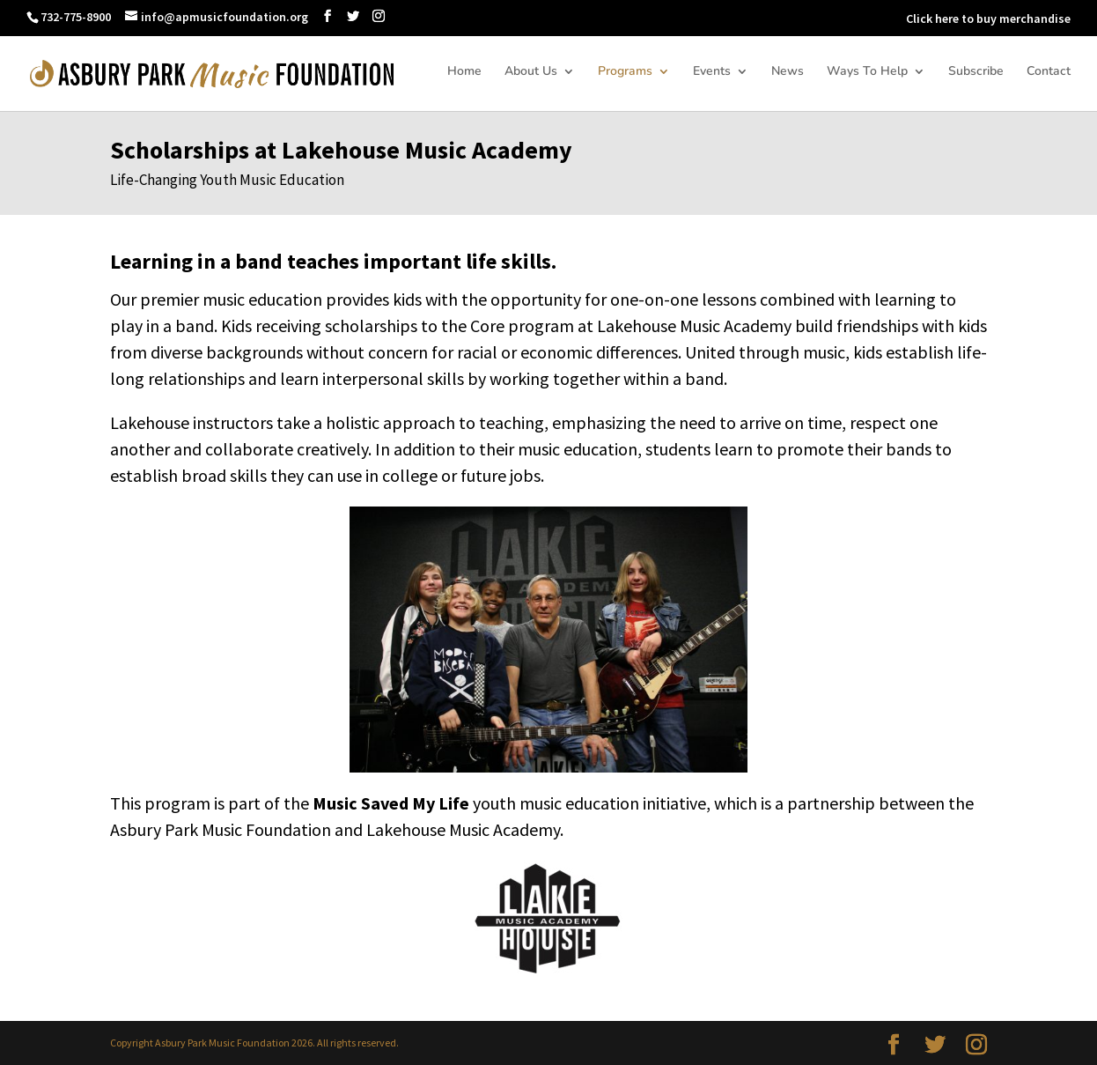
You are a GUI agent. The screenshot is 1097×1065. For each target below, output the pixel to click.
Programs (625, 72)
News (787, 72)
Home (464, 72)
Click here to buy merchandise (988, 18)
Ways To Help (867, 72)
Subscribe (976, 72)
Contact (1049, 72)
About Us (530, 72)
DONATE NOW (856, 18)
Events (712, 72)
